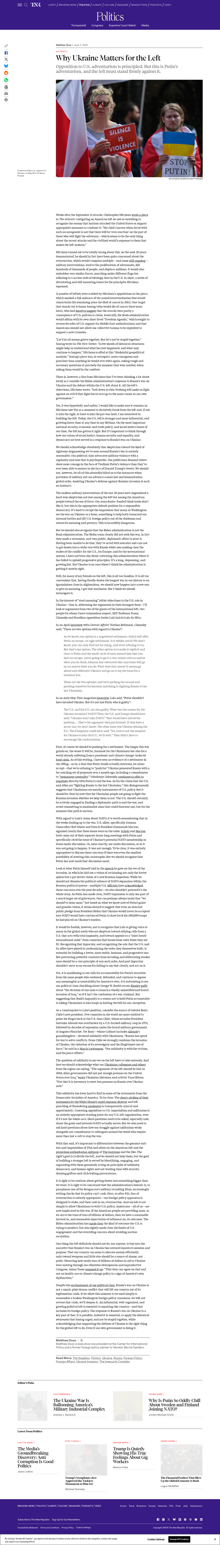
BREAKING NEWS (67, 5)
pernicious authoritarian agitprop (77, 1152)
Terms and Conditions (49, 1527)
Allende (133, 1031)
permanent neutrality (74, 777)
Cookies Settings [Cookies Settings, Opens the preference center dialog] (156, 1539)
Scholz (125, 831)
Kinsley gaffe (139, 986)
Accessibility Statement (28, 1527)
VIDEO (168, 5)
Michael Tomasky (75, 1489)
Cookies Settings (83, 1527)
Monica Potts (120, 1467)
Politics (96, 1358)
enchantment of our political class (93, 1285)
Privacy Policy (68, 1527)
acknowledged (134, 885)
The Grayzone (111, 1152)
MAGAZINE (123, 5)
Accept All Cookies (179, 1539)
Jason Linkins (25, 1471)
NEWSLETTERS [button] (139, 5)
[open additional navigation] (20, 5)
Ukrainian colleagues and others (125, 1064)
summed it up (94, 1269)
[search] (26, 5)
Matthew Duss (63, 45)
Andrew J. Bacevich (64, 1414)
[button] (6, 47)
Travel (131, 1506)
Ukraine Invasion (87, 1362)
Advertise (162, 1506)
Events (123, 1506)
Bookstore (141, 1506)
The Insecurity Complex (114, 1362)
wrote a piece (140, 215)
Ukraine (107, 1358)
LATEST (52, 5)
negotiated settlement (113, 636)
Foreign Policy (132, 1358)
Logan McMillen (170, 1486)
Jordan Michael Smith (161, 1414)
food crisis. (63, 759)
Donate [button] (152, 1506)
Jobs (185, 1506)
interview (76, 625)
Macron (140, 831)
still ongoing (137, 260)
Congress (97, 25)
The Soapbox (81, 1358)
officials (112, 885)
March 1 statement (91, 1048)
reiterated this (113, 662)
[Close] (215, 1539)
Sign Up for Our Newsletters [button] (66, 1519)
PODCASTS (156, 5)
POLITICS (84, 5)
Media (145, 25)
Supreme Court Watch (122, 25)
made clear (96, 1223)
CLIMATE (97, 5)
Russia (118, 1358)
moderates (94, 1106)
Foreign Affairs (65, 1362)
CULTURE (109, 5)
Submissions (196, 1506)
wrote (81, 1077)
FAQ (171, 1506)
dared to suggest (86, 311)
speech (109, 868)
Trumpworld (78, 25)
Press (178, 1506)
